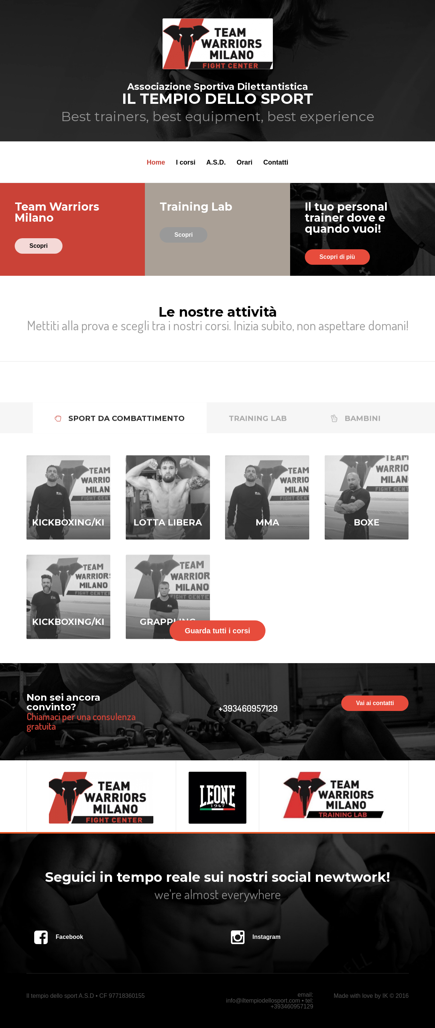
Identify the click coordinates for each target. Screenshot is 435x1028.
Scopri (38, 246)
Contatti (275, 162)
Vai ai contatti (375, 703)
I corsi (186, 162)
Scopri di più (337, 257)
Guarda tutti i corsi (217, 631)
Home (156, 162)
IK (385, 996)
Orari (244, 162)
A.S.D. (216, 162)
